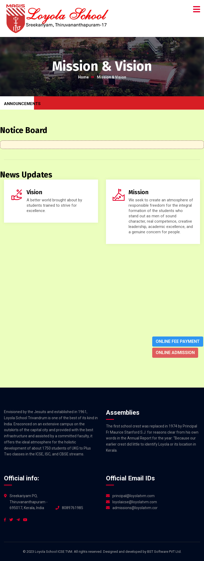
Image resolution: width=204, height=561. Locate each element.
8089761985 (72, 508)
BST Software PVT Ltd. (164, 552)
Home (83, 77)
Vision (34, 192)
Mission (138, 192)
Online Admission (175, 352)
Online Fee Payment (178, 341)
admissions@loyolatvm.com (135, 508)
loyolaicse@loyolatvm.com (134, 502)
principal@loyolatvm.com (133, 496)
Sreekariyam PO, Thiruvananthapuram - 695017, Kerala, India (29, 502)
